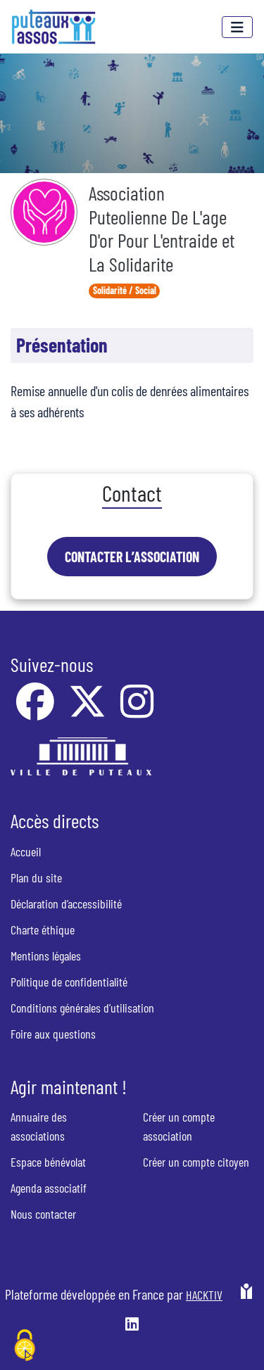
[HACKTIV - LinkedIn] (132, 1325)
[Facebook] (37, 710)
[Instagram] (137, 710)
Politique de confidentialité (69, 981)
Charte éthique (43, 929)
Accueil (26, 851)
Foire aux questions (53, 1033)
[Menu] (237, 27)
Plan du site (36, 877)
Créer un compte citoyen (196, 1161)
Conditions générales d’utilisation (82, 1007)
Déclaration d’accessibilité (66, 903)
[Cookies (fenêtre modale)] (24, 1346)
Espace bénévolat (48, 1161)
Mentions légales (46, 955)
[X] (89, 710)
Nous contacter (43, 1214)
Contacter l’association (132, 556)
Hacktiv (204, 1294)
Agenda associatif (49, 1187)
